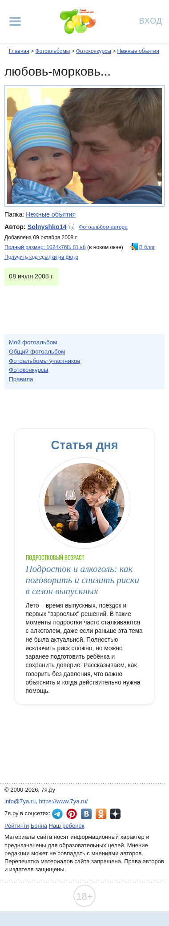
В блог (147, 247)
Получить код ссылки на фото (41, 257)
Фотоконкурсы (93, 51)
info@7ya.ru (20, 801)
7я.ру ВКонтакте (86, 814)
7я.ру (115, 814)
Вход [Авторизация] (150, 20)
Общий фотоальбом (37, 351)
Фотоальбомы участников (44, 361)
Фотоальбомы (52, 51)
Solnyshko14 (47, 226)
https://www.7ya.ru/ (63, 801)
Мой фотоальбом (33, 342)
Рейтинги (16, 825)
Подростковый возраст (55, 557)
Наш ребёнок (66, 825)
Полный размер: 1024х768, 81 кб (45, 247)
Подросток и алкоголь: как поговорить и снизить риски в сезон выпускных (82, 580)
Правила (21, 379)
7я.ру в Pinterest (71, 814)
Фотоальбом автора (103, 227)
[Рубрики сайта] (15, 21)
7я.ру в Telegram (57, 814)
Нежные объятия (138, 51)
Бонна (39, 825)
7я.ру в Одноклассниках (101, 814)
